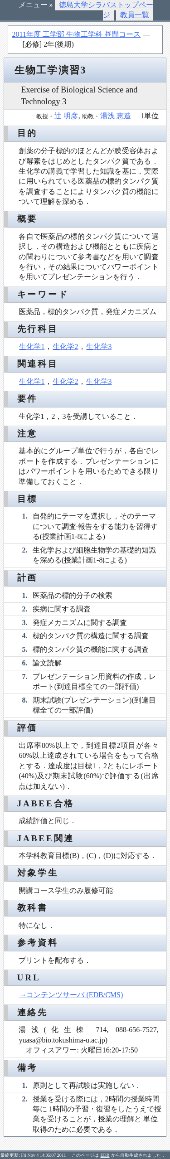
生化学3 (99, 346)
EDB (105, 1155)
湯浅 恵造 (115, 116)
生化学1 (31, 346)
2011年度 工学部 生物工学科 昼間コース (76, 34)
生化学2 (65, 346)
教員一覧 (134, 15)
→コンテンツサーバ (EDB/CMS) (71, 995)
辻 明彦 (66, 116)
